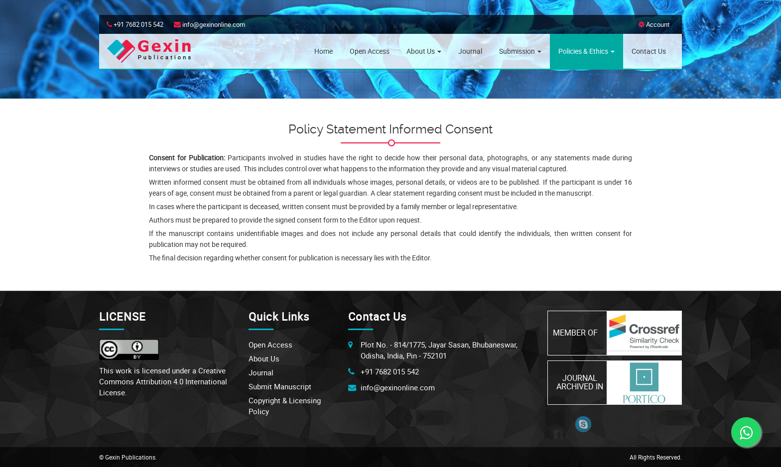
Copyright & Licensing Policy (285, 405)
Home (323, 51)
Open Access (370, 51)
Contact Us (649, 51)
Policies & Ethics (586, 51)
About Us (423, 51)
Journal (470, 51)
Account (654, 24)
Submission (520, 51)
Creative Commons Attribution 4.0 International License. (163, 381)
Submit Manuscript (280, 386)
